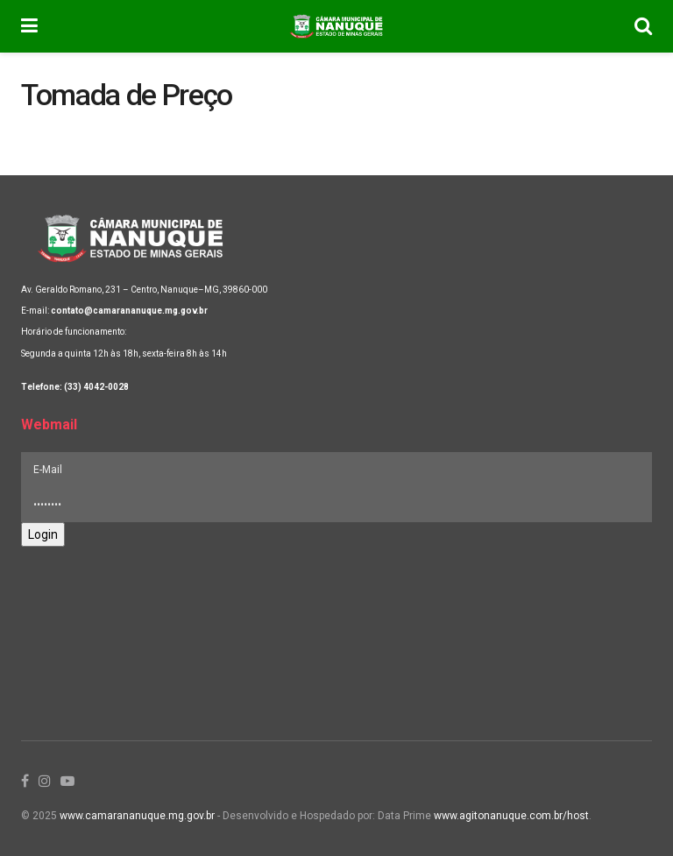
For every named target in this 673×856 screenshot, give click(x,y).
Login (43, 534)
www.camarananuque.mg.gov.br (137, 816)
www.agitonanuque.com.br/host (511, 816)
